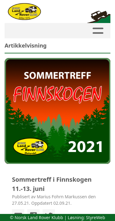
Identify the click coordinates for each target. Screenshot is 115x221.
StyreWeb (95, 217)
